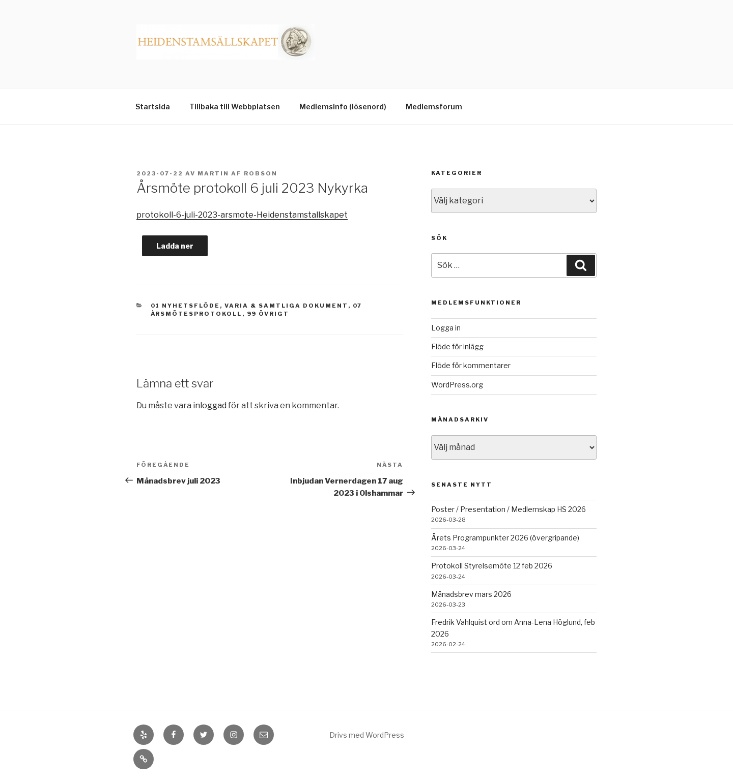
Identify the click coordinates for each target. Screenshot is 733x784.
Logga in (446, 327)
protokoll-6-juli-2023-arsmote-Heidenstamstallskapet (242, 215)
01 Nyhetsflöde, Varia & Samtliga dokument (249, 305)
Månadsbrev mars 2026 (471, 594)
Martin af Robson (237, 173)
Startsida (152, 106)
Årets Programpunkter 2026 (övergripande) (505, 537)
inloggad (210, 405)
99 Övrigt (268, 313)
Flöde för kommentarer (471, 365)
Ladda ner (174, 246)
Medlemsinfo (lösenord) (342, 106)
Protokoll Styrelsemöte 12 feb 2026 (491, 565)
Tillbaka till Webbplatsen (234, 106)
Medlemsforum (434, 106)
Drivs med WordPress (366, 735)
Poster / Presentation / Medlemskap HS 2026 (508, 509)
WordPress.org (457, 384)
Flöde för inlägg (457, 346)
